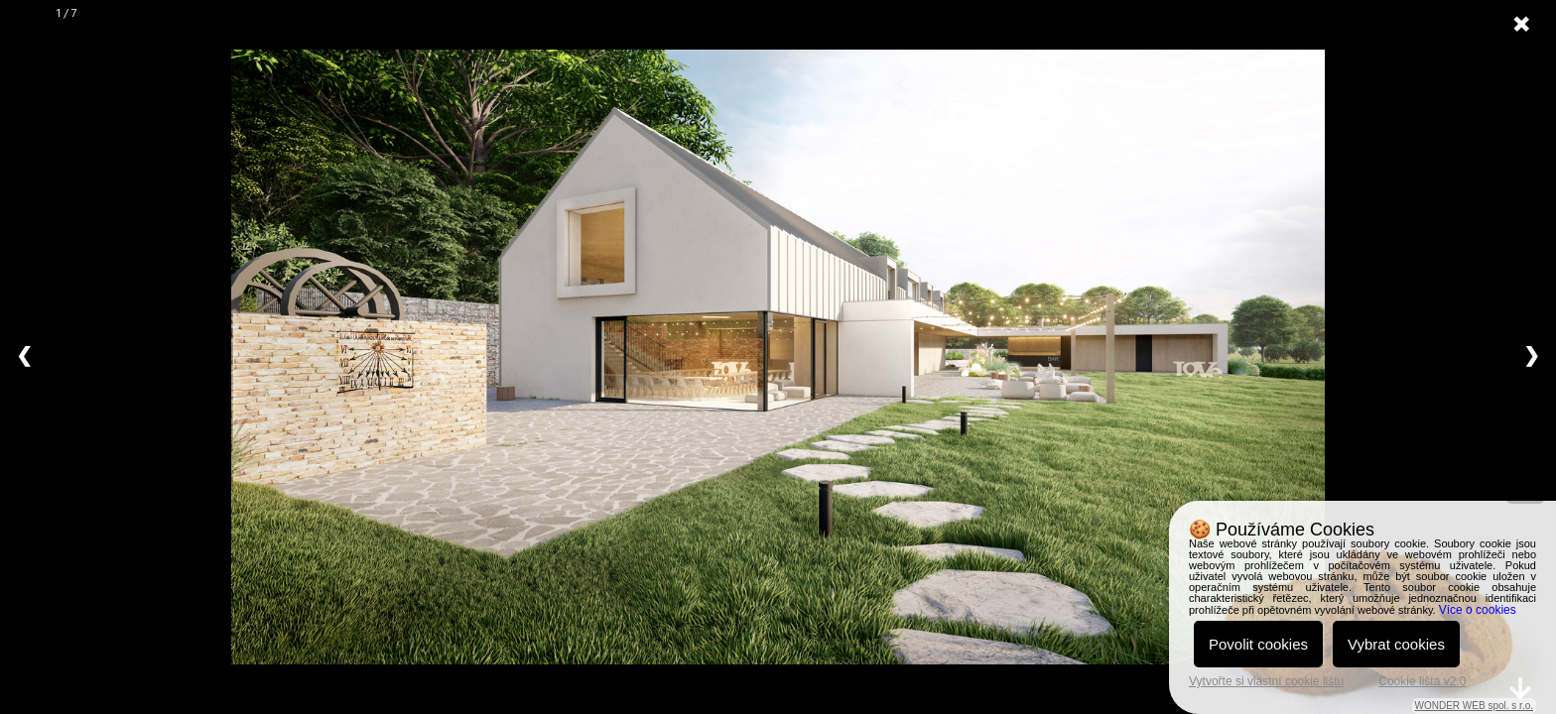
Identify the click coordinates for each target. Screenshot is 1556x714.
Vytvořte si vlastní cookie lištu (1266, 681)
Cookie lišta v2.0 (1422, 681)
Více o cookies (1477, 610)
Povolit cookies (1258, 644)
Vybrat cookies (1396, 644)
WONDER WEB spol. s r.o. (1474, 705)
